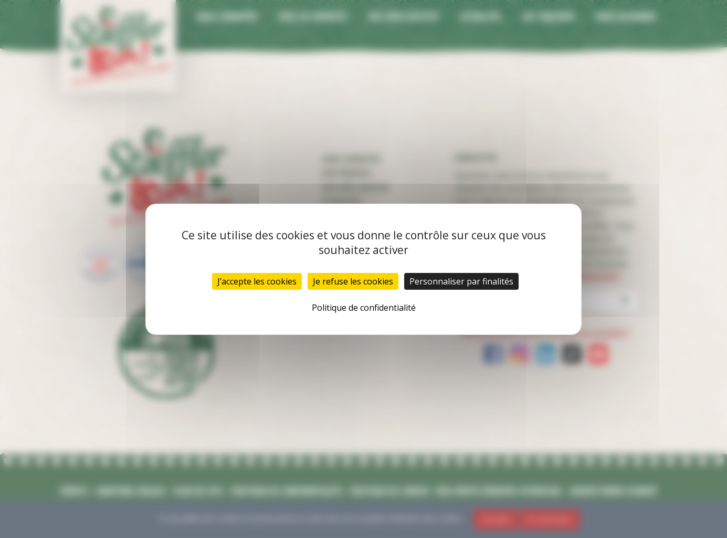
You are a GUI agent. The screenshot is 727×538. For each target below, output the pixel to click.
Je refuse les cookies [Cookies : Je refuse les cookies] (353, 281)
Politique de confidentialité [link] (364, 307)
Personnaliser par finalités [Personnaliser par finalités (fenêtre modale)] (461, 281)
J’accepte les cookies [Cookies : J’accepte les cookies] (257, 281)
